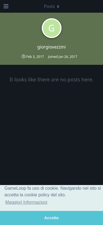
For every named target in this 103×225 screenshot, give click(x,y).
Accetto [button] (51, 218)
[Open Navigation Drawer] (5, 6)
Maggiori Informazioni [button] (26, 202)
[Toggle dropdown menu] (51, 6)
